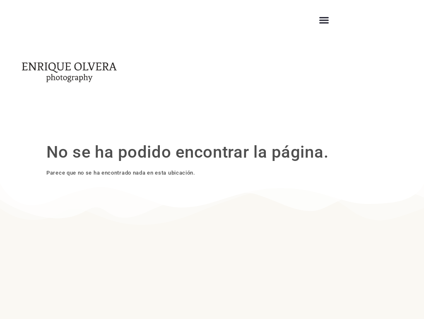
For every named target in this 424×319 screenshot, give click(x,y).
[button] (324, 20)
